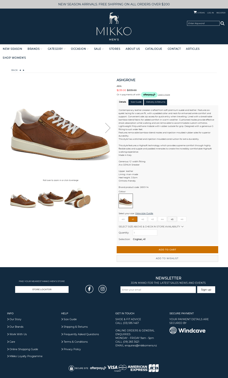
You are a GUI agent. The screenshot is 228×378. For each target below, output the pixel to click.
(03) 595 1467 (131, 323)
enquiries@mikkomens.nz (141, 345)
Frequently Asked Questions (80, 334)
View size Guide (143, 213)
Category (55, 49)
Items (201, 13)
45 (172, 219)
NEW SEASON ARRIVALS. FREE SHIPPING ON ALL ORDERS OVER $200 (114, 4)
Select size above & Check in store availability (149, 226)
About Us (133, 49)
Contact (174, 49)
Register (220, 13)
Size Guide (69, 319)
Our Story (14, 319)
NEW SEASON (12, 49)
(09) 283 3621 (131, 341)
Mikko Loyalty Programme (25, 356)
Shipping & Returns (74, 326)
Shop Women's (14, 57)
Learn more (164, 94)
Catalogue (153, 49)
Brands (33, 49)
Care (11, 341)
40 (123, 219)
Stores (114, 49)
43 (152, 219)
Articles (193, 49)
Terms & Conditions (74, 341)
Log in (210, 13)
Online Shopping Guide (22, 349)
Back (16, 70)
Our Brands (15, 326)
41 (133, 219)
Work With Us (17, 334)
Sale (97, 49)
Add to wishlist (167, 258)
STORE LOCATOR (41, 289)
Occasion (78, 49)
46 (182, 219)
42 (142, 219)
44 (162, 219)
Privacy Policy (71, 349)
